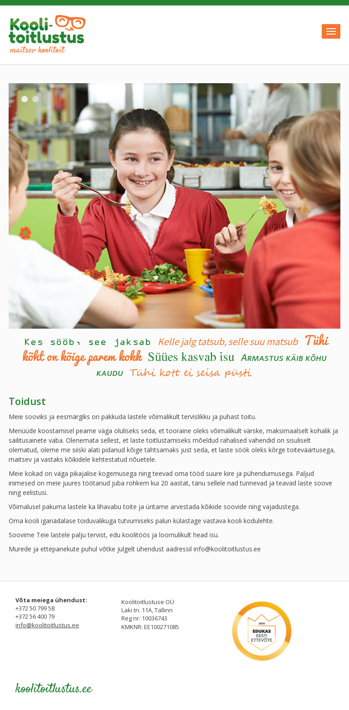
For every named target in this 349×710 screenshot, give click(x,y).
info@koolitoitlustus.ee (227, 549)
